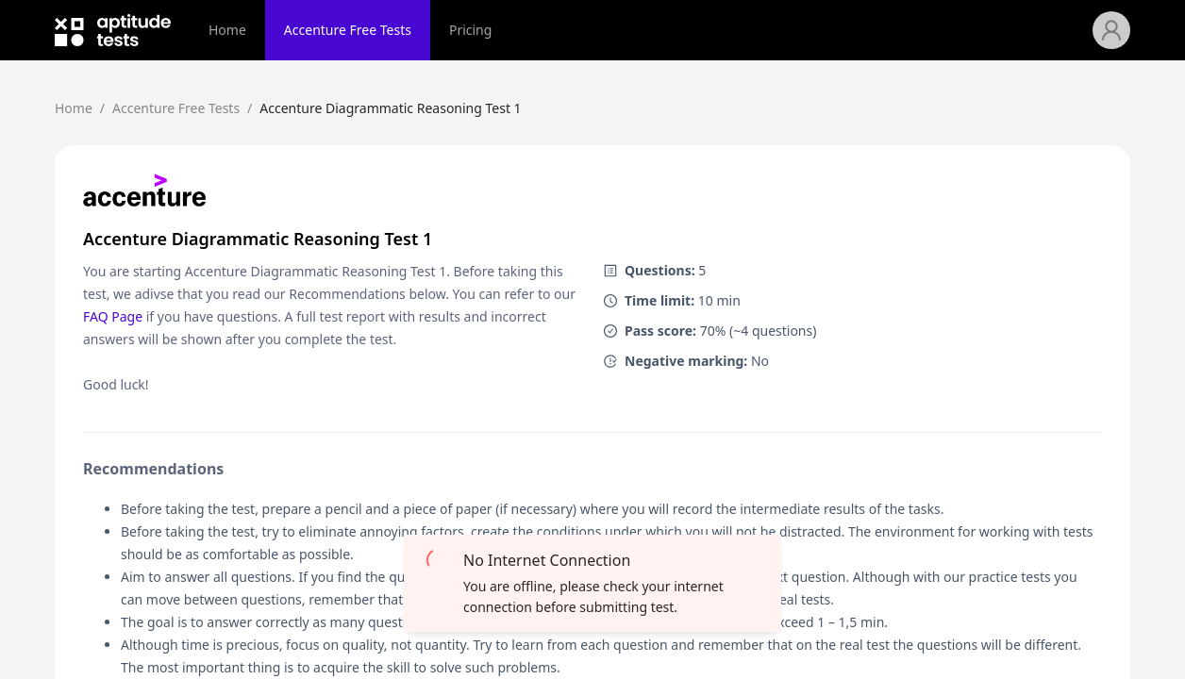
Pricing (470, 30)
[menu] (641, 30)
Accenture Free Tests (347, 30)
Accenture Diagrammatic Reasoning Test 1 (390, 108)
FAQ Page (112, 316)
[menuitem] (227, 30)
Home (227, 30)
